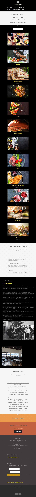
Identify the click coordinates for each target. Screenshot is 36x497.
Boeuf (18, 168)
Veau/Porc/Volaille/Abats (18, 185)
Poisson (18, 151)
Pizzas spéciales (18, 133)
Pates (18, 99)
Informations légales (10, 482)
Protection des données (19, 482)
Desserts (18, 203)
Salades (18, 64)
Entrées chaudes (18, 81)
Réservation (18, 431)
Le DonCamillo (7, 284)
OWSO (20, 486)
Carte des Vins (18, 220)
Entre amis (18, 47)
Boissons (18, 237)
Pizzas (18, 116)
